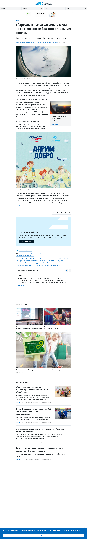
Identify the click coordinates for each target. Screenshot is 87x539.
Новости (18, 20)
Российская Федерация (25, 250)
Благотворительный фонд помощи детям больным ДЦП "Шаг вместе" (38, 258)
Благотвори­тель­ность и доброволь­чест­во (27, 42)
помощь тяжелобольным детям (58, 254)
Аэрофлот (21, 254)
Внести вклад (26, 241)
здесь (18, 205)
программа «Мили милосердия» (25, 255)
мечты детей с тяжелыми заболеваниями (36, 254)
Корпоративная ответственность (49, 42)
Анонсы (18, 442)
